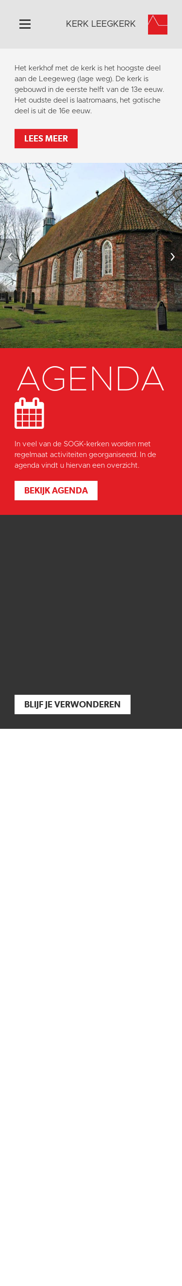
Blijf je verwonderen (72, 704)
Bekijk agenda (56, 490)
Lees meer (46, 138)
